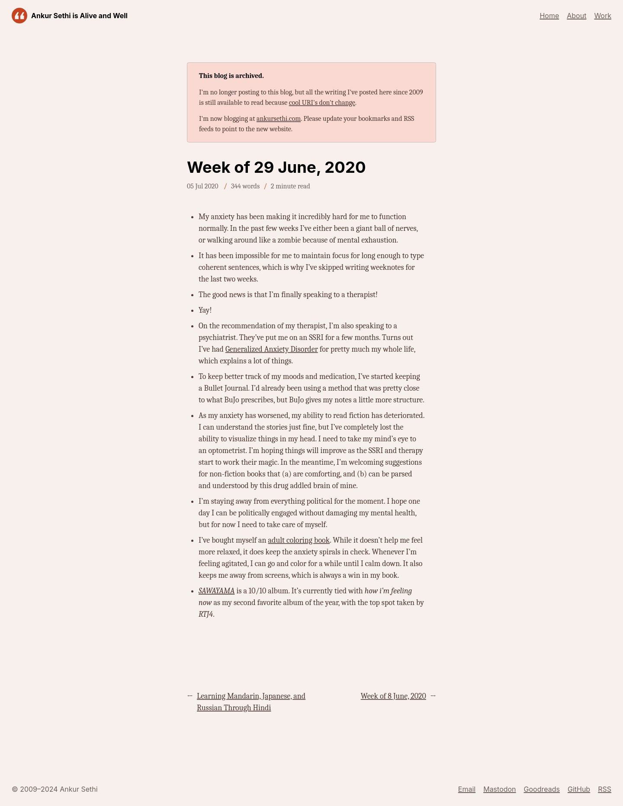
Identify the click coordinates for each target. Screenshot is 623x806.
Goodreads (542, 789)
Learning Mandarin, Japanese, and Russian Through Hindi (251, 702)
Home (549, 15)
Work (602, 15)
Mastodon (499, 789)
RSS (604, 789)
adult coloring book (299, 540)
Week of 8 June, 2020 (393, 696)
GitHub (579, 789)
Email (466, 789)
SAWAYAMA (216, 591)
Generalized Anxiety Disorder (271, 349)
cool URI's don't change (322, 103)
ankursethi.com (279, 119)
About (576, 15)
